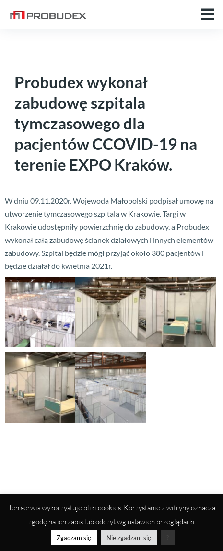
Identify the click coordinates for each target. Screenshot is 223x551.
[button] (207, 14)
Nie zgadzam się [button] (128, 537)
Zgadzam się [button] (74, 537)
